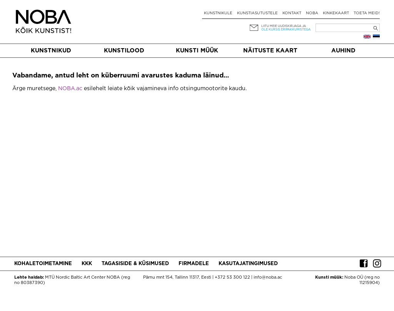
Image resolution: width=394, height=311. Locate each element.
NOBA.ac (70, 88)
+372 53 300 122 (232, 277)
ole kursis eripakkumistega (286, 29)
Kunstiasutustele (257, 13)
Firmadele (194, 264)
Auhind (343, 50)
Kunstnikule (218, 13)
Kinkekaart (336, 13)
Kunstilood (124, 50)
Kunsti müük (197, 50)
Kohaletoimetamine (43, 264)
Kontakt (291, 13)
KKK (87, 264)
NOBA (312, 13)
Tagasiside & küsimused (135, 264)
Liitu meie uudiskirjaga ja (283, 26)
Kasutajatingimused (248, 264)
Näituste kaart (270, 50)
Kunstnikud (51, 50)
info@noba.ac (268, 277)
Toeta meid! (367, 13)
